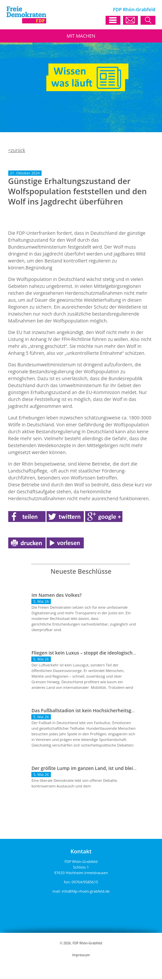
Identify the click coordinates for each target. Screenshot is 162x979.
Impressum (81, 955)
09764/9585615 (85, 881)
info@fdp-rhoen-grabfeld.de (86, 891)
